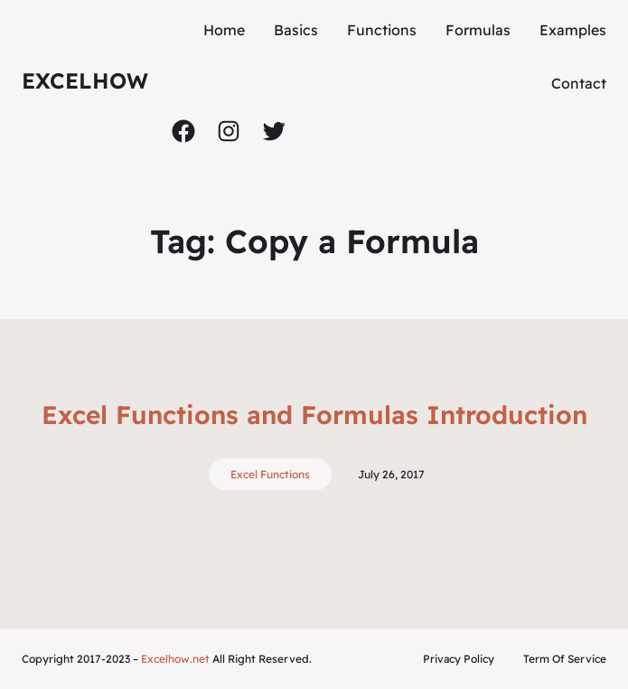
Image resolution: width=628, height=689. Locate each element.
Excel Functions (270, 474)
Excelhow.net (175, 658)
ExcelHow (85, 80)
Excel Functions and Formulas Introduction (314, 414)
